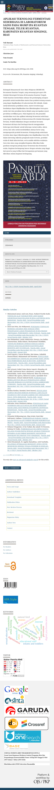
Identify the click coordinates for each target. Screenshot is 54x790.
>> (22, 455)
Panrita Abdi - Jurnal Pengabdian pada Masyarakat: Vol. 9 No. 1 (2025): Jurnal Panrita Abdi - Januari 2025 (29, 386)
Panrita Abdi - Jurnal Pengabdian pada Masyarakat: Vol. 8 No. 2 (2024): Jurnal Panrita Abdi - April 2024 (28, 322)
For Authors (7, 550)
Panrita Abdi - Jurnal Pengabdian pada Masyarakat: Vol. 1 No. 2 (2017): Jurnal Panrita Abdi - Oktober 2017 (28, 437)
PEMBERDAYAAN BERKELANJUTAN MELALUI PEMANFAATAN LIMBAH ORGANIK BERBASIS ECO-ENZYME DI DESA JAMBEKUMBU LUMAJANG (28, 381)
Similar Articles (10, 309)
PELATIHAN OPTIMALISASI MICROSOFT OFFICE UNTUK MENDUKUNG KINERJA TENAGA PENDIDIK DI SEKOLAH (27, 445)
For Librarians (8, 553)
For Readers (7, 547)
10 (19, 455)
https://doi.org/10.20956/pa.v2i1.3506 (20, 69)
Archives (12, 11)
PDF (7, 233)
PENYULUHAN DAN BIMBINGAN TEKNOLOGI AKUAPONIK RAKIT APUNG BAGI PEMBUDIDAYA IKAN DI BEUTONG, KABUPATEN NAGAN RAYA (28, 359)
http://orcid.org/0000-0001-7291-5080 (12, 49)
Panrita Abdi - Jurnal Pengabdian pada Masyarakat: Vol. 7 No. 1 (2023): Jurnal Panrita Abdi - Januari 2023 (29, 365)
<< (4, 455)
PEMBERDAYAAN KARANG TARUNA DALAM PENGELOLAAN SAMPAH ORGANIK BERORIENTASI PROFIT (28, 420)
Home (5, 11)
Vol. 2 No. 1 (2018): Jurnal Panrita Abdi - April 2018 (21, 13)
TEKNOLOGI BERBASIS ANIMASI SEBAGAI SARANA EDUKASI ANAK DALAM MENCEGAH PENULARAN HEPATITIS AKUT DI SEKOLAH (25, 346)
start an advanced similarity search (25, 460)
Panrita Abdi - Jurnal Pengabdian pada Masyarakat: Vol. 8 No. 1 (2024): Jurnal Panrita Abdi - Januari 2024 (27, 350)
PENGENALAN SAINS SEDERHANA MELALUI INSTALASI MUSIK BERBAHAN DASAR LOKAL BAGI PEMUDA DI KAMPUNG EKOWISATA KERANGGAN (27, 406)
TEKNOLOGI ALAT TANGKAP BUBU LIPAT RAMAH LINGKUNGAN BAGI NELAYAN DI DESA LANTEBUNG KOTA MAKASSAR (28, 318)
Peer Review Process (14, 507)
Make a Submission (12, 468)
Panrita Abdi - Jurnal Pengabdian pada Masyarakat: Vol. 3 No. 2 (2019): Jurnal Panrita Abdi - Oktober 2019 (28, 335)
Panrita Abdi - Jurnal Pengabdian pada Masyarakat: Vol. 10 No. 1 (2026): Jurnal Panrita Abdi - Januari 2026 (28, 399)
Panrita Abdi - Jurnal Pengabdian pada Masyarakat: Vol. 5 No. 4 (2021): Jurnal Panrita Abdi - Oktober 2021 (28, 449)
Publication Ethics (13, 502)
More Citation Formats (14, 272)
